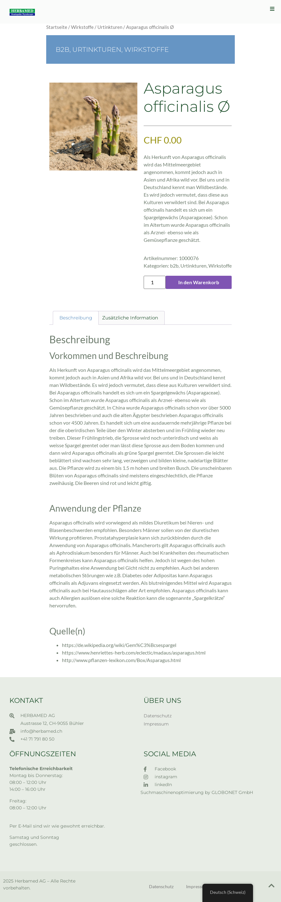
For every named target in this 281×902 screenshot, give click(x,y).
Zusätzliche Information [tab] (130, 318)
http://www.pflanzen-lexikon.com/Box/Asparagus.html (121, 660)
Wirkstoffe (82, 27)
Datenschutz (158, 716)
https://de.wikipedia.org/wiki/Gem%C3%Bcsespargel (119, 645)
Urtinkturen (109, 27)
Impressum (156, 724)
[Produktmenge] (155, 282)
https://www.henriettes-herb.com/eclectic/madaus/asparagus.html (134, 652)
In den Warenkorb (198, 282)
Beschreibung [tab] (75, 318)
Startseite (56, 27)
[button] (272, 8)
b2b (62, 49)
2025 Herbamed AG (24, 881)
